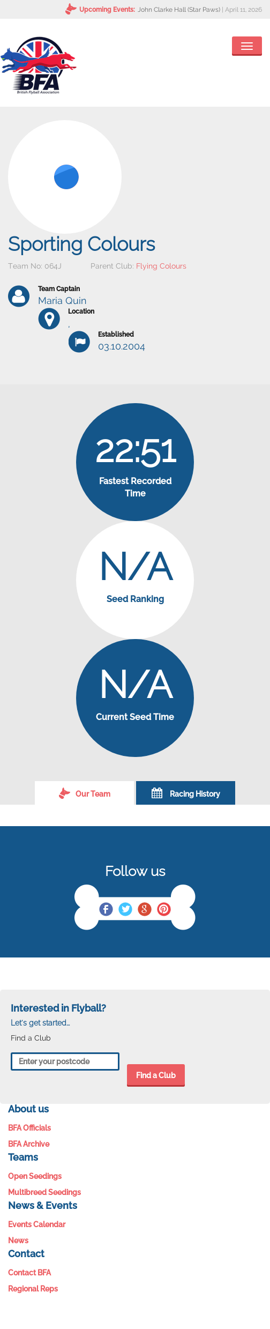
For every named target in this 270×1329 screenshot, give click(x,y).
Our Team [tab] (84, 793)
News (18, 1240)
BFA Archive (28, 1144)
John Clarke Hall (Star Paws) (179, 9)
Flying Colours (161, 266)
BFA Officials (29, 1128)
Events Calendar (36, 1224)
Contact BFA (29, 1272)
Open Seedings (35, 1176)
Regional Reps (33, 1289)
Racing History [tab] (186, 793)
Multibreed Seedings (44, 1192)
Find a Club (156, 1075)
